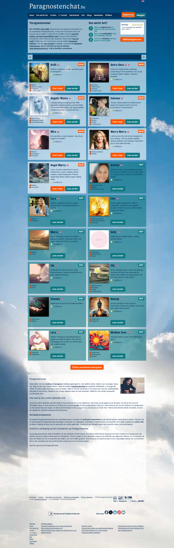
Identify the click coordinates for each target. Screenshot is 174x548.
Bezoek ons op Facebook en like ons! (64, 514)
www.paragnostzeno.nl (38, 48)
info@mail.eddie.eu (40, 499)
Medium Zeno (120, 332)
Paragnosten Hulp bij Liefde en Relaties (131, 526)
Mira (55, 132)
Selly (115, 232)
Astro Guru (120, 65)
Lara (55, 332)
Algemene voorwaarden (71, 497)
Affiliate (108, 15)
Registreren (128, 14)
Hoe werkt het (42, 15)
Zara (55, 199)
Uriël (55, 65)
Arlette (117, 165)
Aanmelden (98, 15)
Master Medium (46, 533)
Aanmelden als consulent (53, 497)
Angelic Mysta (61, 98)
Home (31, 15)
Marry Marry (120, 132)
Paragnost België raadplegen (91, 533)
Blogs (89, 15)
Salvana (117, 98)
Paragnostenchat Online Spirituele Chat (131, 528)
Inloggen (141, 15)
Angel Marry (60, 165)
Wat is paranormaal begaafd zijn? (52, 528)
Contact (40, 497)
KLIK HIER (45, 29)
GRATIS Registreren (132, 39)
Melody (116, 299)
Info (83, 15)
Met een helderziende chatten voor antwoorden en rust (58, 530)
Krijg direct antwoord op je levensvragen (94, 530)
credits (76, 405)
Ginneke (57, 299)
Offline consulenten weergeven (87, 367)
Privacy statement (86, 497)
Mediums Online (87, 526)
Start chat (58, 88)
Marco (56, 232)
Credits (53, 15)
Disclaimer (32, 497)
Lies (115, 199)
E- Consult (63, 15)
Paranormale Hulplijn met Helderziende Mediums (97, 528)
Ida (54, 265)
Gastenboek (74, 15)
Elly (114, 265)
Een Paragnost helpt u (125, 530)
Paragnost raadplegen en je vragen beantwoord (56, 526)
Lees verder (72, 88)
